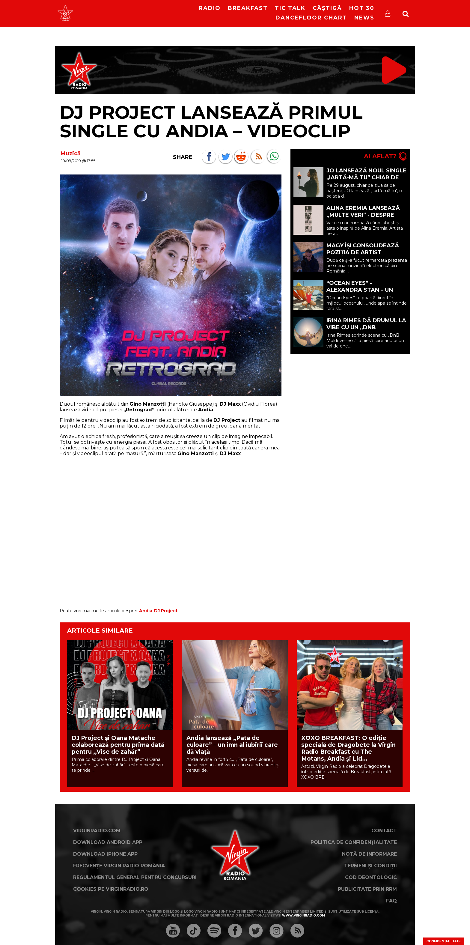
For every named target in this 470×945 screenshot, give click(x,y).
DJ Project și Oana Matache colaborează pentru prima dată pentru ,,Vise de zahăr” (118, 745)
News (364, 17)
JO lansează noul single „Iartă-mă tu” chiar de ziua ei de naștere (366, 177)
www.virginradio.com (303, 915)
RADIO (210, 8)
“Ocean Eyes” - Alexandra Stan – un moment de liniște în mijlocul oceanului (359, 293)
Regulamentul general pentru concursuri (135, 877)
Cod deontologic (371, 877)
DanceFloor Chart (311, 17)
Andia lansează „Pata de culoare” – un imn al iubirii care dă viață (232, 745)
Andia (145, 610)
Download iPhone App (105, 854)
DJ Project (166, 610)
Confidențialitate (444, 941)
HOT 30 (361, 8)
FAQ (391, 901)
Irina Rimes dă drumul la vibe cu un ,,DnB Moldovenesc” (366, 327)
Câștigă (327, 8)
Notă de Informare (369, 854)
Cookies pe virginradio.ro (110, 889)
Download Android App (107, 842)
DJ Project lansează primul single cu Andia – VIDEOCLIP (211, 121)
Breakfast (248, 8)
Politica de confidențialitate (354, 842)
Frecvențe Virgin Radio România (119, 866)
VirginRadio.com (96, 830)
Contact (384, 830)
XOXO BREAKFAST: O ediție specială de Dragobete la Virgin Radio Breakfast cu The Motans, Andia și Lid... (348, 748)
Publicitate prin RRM (367, 889)
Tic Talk (290, 8)
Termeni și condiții (370, 866)
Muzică (71, 153)
